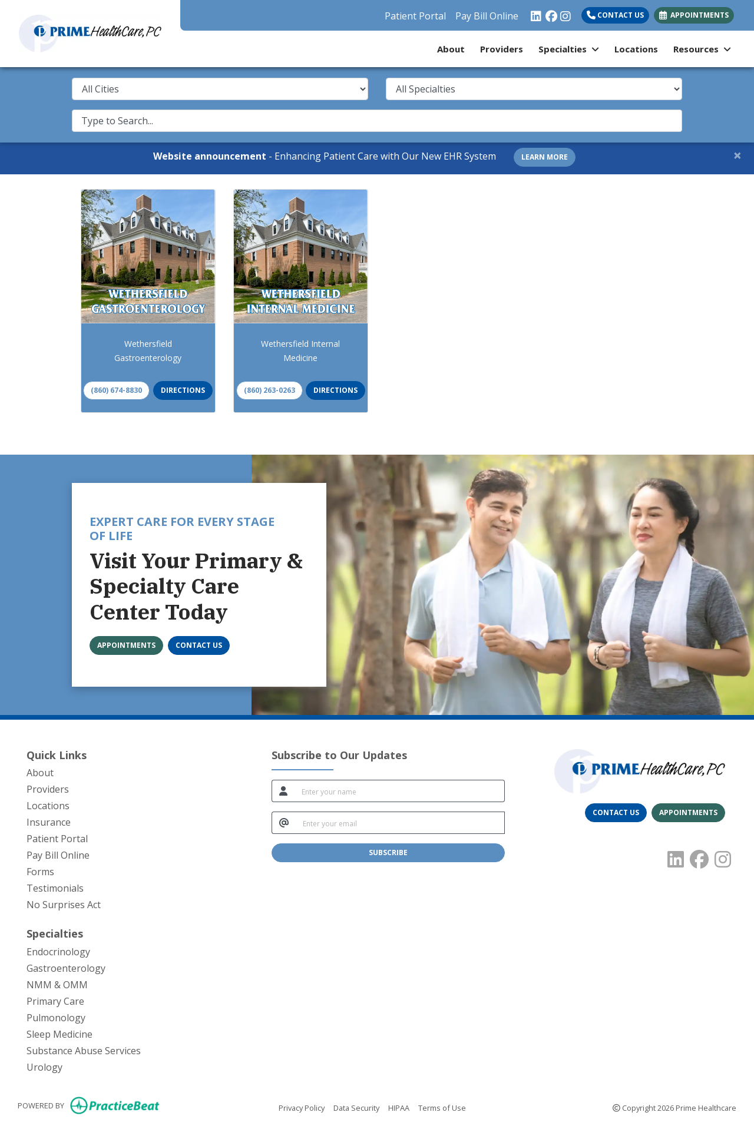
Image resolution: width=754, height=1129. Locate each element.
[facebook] (549, 13)
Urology (44, 1067)
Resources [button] (702, 49)
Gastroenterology (66, 968)
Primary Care (55, 1001)
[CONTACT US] (199, 645)
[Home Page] (90, 32)
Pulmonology (56, 1017)
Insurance (49, 822)
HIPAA (398, 1107)
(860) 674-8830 (116, 390)
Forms (40, 871)
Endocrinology (58, 951)
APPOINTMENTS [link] (694, 15)
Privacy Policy (302, 1107)
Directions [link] (183, 390)
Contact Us (615, 15)
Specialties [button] (568, 49)
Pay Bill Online (486, 15)
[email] (400, 823)
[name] (400, 791)
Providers (501, 49)
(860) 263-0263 (269, 390)
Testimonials (55, 888)
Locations (636, 49)
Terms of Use (442, 1107)
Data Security (356, 1107)
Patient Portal (415, 15)
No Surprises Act (64, 904)
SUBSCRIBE (388, 852)
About (451, 49)
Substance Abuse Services (84, 1050)
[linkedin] (535, 13)
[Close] (737, 155)
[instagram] (564, 13)
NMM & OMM (57, 984)
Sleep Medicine (59, 1034)
